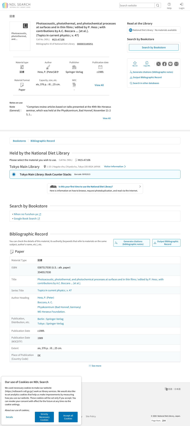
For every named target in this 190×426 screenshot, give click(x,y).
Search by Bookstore (154, 47)
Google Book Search (27, 218)
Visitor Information (115, 166)
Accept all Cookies (68, 417)
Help (169, 5)
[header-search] (140, 5)
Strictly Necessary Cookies (44, 417)
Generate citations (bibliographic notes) (151, 72)
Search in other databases (144, 83)
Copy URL (147, 64)
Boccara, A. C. (45, 302)
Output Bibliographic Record (146, 77)
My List (135, 64)
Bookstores (19, 140)
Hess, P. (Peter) (46, 297)
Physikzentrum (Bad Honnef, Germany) (59, 307)
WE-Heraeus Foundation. (51, 311)
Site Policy (91, 416)
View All (99, 85)
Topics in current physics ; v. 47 (55, 290)
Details (9, 416)
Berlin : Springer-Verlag (50, 319)
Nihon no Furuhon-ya (27, 214)
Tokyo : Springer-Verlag (51, 323)
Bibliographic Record (43, 140)
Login (182, 5)
